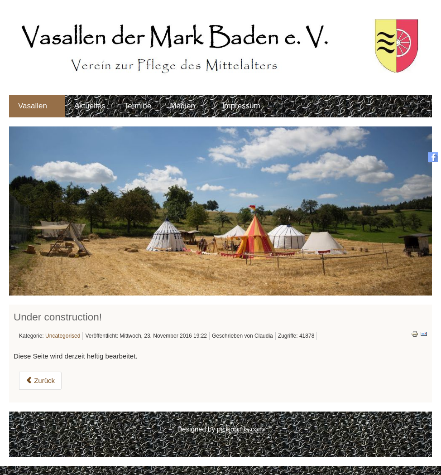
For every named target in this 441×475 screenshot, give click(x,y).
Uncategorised (62, 336)
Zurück (40, 380)
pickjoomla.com (240, 429)
